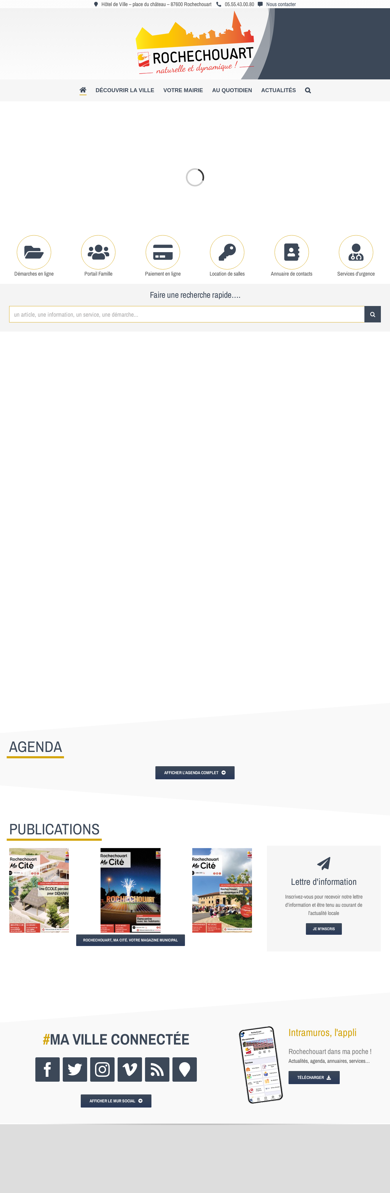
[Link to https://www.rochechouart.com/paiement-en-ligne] (163, 252)
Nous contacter (281, 4)
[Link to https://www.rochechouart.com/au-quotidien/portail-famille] (98, 252)
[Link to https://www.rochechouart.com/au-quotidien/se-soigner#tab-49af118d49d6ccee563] (356, 252)
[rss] (157, 1069)
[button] (308, 90)
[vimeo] (130, 1069)
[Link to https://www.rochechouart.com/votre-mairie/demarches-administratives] (34, 252)
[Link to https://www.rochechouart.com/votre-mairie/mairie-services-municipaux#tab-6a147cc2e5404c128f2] (292, 252)
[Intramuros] (184, 1069)
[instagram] (102, 1069)
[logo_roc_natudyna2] (195, 13)
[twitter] (75, 1069)
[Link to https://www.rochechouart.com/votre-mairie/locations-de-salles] (227, 252)
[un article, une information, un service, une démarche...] (186, 314)
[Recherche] (372, 314)
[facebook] (47, 1069)
